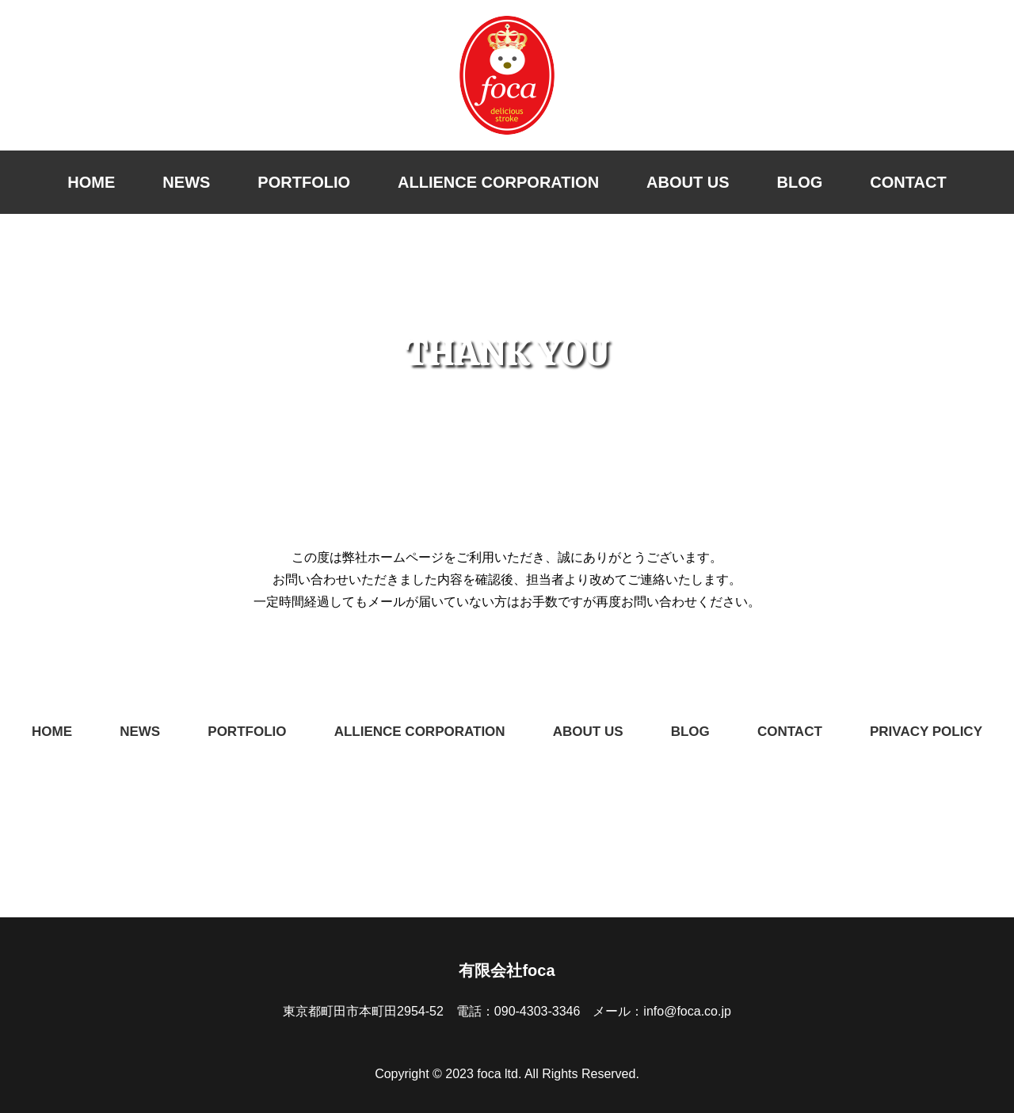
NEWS (186, 182)
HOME (91, 182)
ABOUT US (687, 182)
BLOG (800, 182)
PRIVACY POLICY (926, 731)
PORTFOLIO (303, 182)
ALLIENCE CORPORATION (498, 182)
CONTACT (908, 182)
